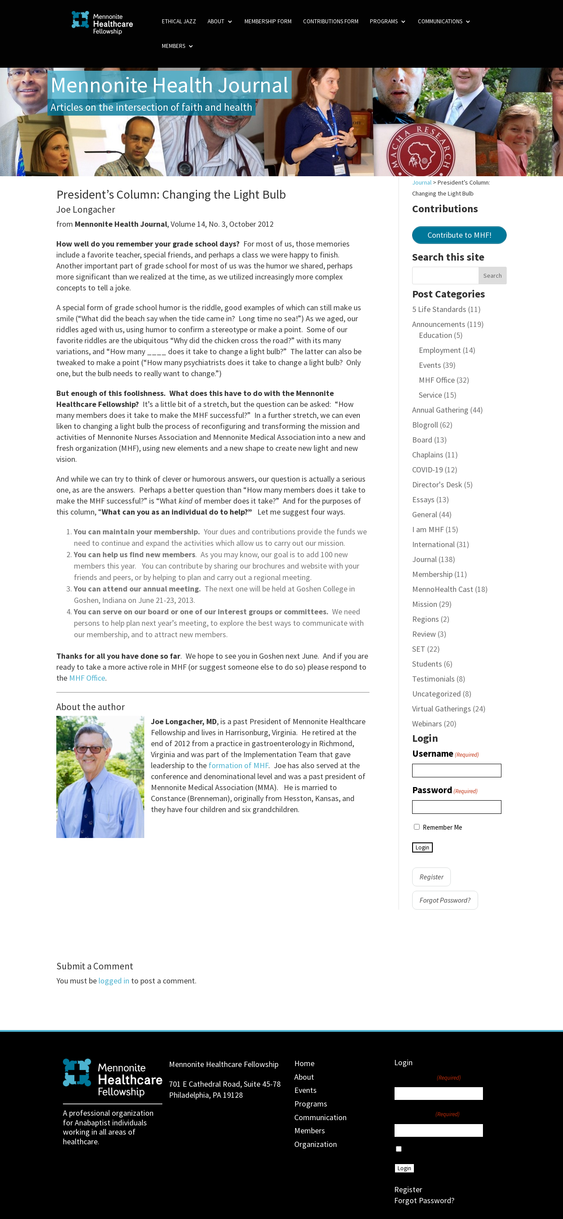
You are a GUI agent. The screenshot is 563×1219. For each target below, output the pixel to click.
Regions (425, 619)
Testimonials (433, 679)
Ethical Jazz (179, 21)
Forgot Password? (445, 900)
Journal (424, 559)
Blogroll (425, 425)
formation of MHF (238, 765)
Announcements (438, 324)
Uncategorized (436, 694)
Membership (432, 574)
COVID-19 (427, 469)
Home (304, 1063)
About (216, 21)
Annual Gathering (440, 410)
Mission (424, 604)
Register (431, 876)
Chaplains (427, 455)
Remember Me (442, 827)
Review (424, 634)
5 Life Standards (439, 309)
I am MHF (428, 529)
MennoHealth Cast (442, 589)
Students (427, 664)
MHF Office (87, 678)
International (433, 544)
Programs (384, 21)
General (424, 514)
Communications (440, 21)
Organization (315, 1144)
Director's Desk (437, 484)
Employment (440, 350)
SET (418, 649)
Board (422, 440)
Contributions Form (330, 21)
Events (430, 365)
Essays (423, 499)
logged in (114, 981)
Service (430, 395)
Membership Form (268, 21)
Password (445, 790)
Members (173, 46)
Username (445, 754)
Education (435, 335)
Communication (320, 1117)
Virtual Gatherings (441, 709)
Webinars (427, 723)
